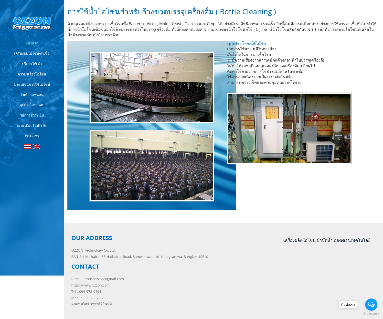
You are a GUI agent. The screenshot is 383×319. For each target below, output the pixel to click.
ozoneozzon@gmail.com (104, 278)
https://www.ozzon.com (90, 285)
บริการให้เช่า (32, 63)
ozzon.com (24, 305)
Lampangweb (39, 311)
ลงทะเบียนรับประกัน (32, 125)
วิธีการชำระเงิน (32, 115)
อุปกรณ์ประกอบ (32, 105)
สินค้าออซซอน (32, 94)
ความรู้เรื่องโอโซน (32, 74)
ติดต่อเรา (32, 136)
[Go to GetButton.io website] (371, 314)
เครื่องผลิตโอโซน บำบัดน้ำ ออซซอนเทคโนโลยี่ (327, 240)
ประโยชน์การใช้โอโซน (32, 84)
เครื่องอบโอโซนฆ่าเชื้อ (32, 53)
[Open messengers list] (371, 304)
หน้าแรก (31, 43)
